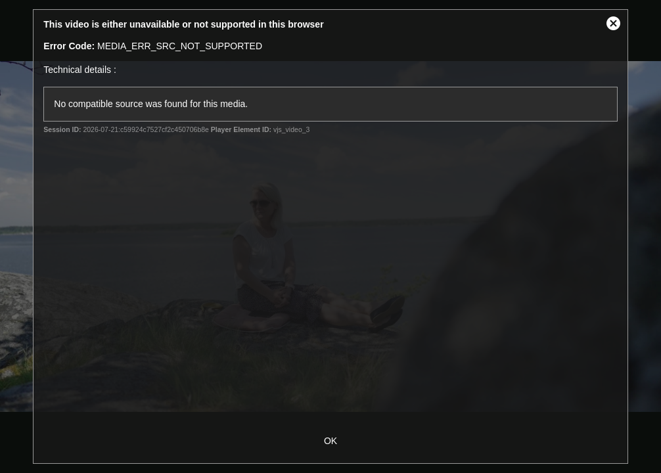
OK (330, 441)
